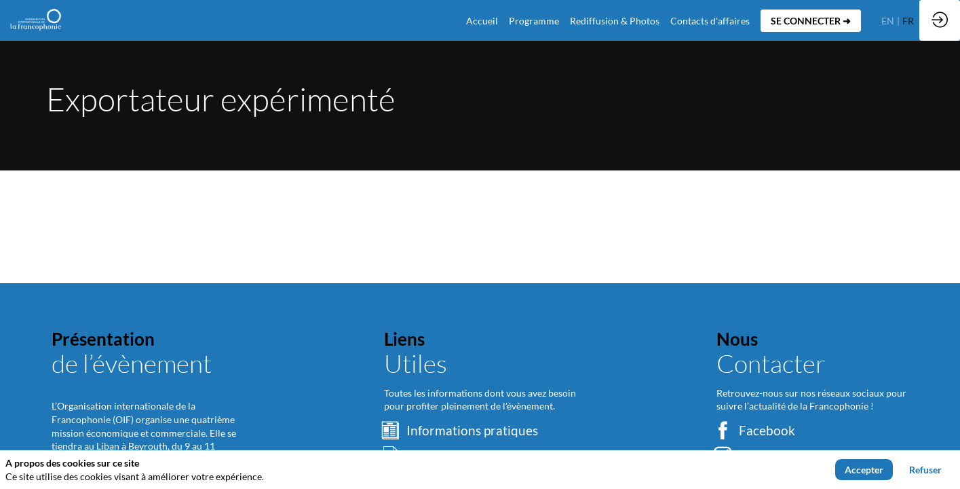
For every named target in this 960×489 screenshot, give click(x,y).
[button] (811, 21)
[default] (482, 20)
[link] (534, 20)
